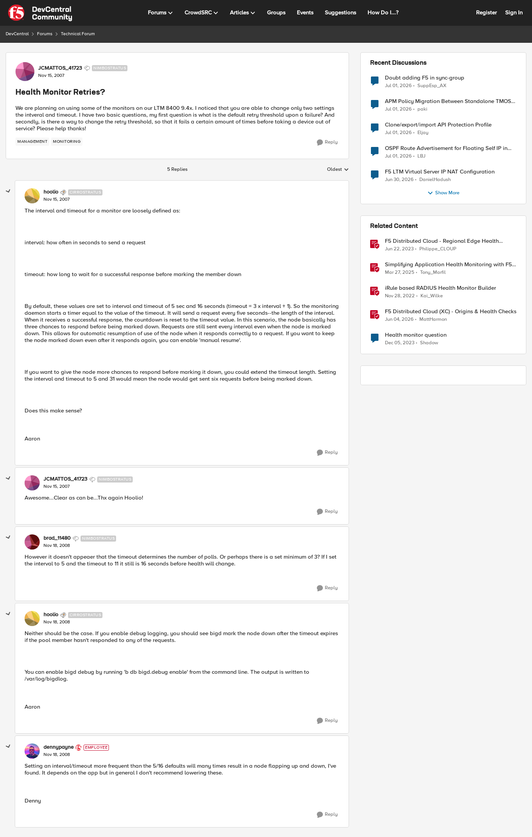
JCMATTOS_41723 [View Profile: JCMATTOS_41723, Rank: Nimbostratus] (60, 68)
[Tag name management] (32, 141)
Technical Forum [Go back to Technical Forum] (78, 34)
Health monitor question (416, 335)
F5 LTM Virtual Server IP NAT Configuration (440, 172)
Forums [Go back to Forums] (45, 34)
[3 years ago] (399, 249)
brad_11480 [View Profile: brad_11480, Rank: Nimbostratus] (57, 538)
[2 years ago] (399, 343)
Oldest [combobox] (338, 170)
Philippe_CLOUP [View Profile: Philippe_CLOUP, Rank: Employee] (437, 249)
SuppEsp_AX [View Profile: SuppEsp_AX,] (432, 85)
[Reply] (327, 142)
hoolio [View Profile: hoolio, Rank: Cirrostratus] (50, 192)
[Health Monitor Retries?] (56, 199)
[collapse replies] (8, 191)
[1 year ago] (399, 273)
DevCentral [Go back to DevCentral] (17, 34)
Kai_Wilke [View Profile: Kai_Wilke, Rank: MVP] (431, 296)
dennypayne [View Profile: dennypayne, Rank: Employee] (58, 747)
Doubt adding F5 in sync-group (424, 78)
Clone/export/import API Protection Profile (438, 125)
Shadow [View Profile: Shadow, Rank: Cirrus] (429, 343)
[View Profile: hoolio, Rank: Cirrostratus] (32, 195)
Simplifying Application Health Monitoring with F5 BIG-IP (448, 264)
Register (486, 12)
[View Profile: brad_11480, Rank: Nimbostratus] (32, 542)
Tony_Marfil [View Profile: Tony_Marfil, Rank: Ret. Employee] (433, 272)
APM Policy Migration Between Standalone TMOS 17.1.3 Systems (448, 101)
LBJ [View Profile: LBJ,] (421, 156)
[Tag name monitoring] (66, 141)
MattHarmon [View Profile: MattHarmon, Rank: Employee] (433, 319)
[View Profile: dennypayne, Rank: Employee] (32, 751)
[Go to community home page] (40, 13)
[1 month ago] (398, 86)
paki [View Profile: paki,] (422, 109)
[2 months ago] (399, 320)
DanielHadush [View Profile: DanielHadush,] (435, 180)
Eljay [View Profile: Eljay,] (422, 133)
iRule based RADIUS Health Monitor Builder (440, 288)
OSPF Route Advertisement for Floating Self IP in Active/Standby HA (446, 148)
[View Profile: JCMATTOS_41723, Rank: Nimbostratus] (25, 71)
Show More (443, 193)
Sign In (514, 12)
